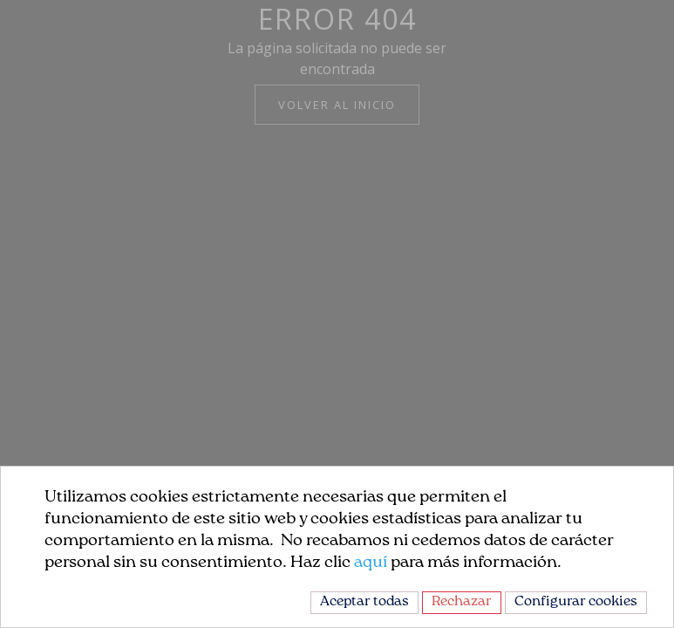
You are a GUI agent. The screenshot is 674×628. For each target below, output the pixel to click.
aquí (370, 563)
